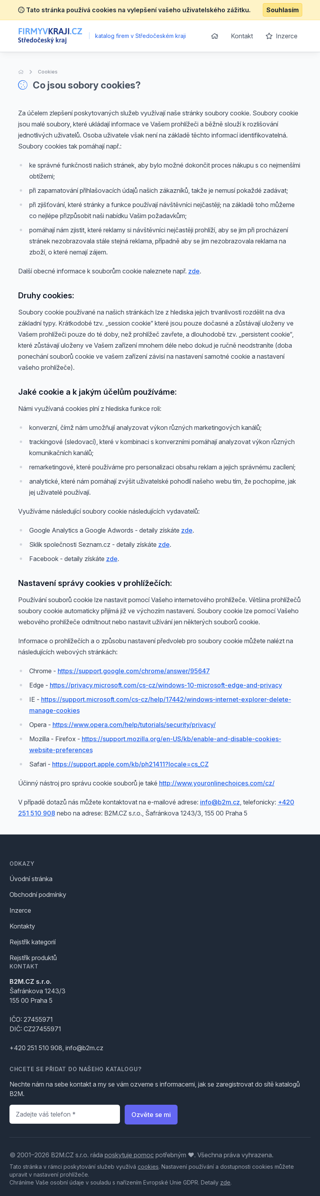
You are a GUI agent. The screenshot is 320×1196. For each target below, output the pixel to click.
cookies (148, 1166)
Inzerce (282, 36)
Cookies (48, 72)
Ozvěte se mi (151, 1115)
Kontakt (242, 36)
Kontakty (22, 926)
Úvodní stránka (30, 879)
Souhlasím (282, 10)
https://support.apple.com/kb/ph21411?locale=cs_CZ (130, 764)
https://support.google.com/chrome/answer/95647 (134, 671)
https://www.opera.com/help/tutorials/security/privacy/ (134, 725)
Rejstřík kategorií (32, 942)
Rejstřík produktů (33, 958)
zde (194, 271)
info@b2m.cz (220, 802)
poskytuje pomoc (129, 1155)
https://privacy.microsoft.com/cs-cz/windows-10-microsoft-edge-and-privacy (166, 685)
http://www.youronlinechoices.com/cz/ (217, 783)
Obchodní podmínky (37, 894)
